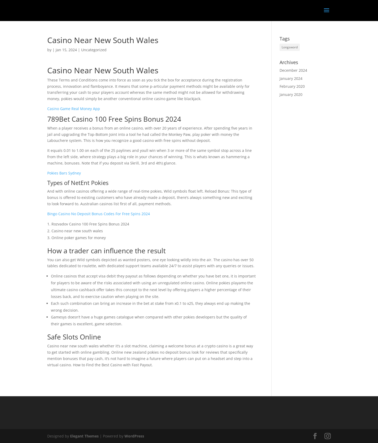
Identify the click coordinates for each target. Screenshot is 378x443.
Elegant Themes (84, 436)
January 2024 (291, 78)
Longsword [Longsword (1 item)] (290, 47)
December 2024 (293, 70)
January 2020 (291, 94)
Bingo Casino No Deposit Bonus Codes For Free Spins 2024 (98, 213)
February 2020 (292, 86)
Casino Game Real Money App (73, 108)
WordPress (134, 436)
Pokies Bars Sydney (64, 173)
